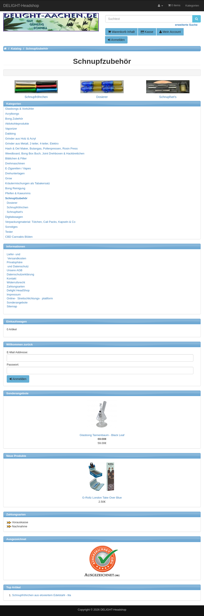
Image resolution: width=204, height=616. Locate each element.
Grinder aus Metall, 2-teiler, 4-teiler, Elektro (31, 143)
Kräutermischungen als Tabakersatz (27, 183)
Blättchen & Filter (16, 158)
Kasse (147, 32)
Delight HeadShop (18, 290)
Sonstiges (11, 226)
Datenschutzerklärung (20, 274)
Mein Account (170, 32)
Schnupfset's (14, 211)
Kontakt (11, 278)
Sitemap (12, 306)
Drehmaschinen (15, 163)
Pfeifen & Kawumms (18, 193)
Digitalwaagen (14, 216)
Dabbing (10, 133)
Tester (9, 231)
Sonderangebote (17, 302)
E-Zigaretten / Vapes (18, 168)
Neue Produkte (16, 455)
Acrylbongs (12, 113)
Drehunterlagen (15, 173)
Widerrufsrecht (16, 282)
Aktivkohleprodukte (17, 123)
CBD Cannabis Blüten (18, 236)
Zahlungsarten (16, 286)
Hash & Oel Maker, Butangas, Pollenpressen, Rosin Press (41, 148)
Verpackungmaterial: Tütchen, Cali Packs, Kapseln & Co (40, 221)
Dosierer (11, 202)
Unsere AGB (14, 270)
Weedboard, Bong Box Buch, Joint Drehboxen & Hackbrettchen (44, 153)
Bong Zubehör (14, 118)
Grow (8, 178)
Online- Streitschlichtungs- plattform (30, 298)
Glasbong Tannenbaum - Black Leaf (102, 435)
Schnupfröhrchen (17, 207)
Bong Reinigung (15, 188)
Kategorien (192, 5)
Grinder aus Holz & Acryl (20, 138)
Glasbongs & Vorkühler (19, 108)
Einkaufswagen (16, 321)
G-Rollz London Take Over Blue (102, 497)
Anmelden (116, 40)
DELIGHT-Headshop (113, 609)
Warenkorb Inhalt (121, 32)
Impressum (14, 294)
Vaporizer (11, 128)
